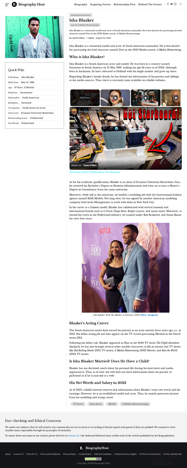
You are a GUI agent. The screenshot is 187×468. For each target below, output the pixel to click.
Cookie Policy (85, 454)
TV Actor (78, 404)
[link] (74, 111)
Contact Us (73, 435)
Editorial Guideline (102, 454)
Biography (80, 4)
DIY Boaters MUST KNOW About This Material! (107, 111)
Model (112, 404)
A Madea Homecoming (135, 404)
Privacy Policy (69, 454)
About (8, 454)
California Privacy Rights (125, 454)
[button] (180, 4)
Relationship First (124, 4)
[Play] (145, 98)
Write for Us (31, 454)
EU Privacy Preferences (150, 454)
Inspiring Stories (100, 4)
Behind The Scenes (150, 4)
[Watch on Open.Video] (84, 165)
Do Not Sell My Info (172, 454)
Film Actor (96, 404)
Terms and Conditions (50, 454)
